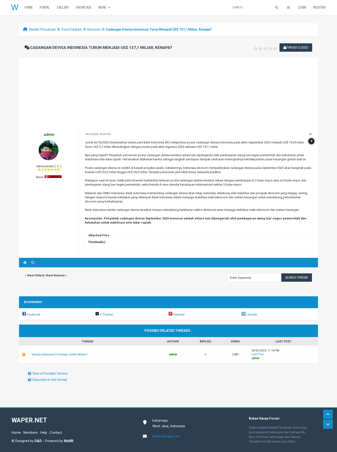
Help (43, 432)
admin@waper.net (166, 436)
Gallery (63, 7)
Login (302, 7)
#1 (310, 134)
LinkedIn (249, 314)
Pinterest (177, 314)
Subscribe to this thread (49, 380)
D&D (38, 441)
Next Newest (55, 275)
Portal (45, 7)
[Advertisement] (168, 92)
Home (28, 7)
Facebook (31, 314)
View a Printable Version (50, 373)
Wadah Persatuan (42, 29)
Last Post (258, 354)
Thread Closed (295, 47)
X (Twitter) (104, 314)
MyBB (68, 441)
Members (30, 432)
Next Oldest (35, 275)
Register (319, 7)
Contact (56, 432)
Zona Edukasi (71, 29)
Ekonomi (93, 29)
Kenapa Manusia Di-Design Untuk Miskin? (60, 354)
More (104, 7)
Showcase (83, 7)
